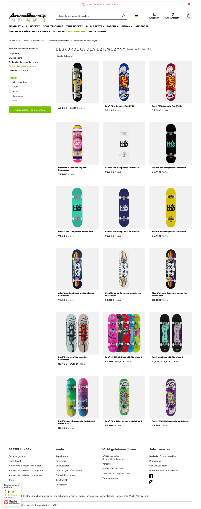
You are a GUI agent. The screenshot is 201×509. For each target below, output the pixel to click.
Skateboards (76, 31)
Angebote (142, 26)
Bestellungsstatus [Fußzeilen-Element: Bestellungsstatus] (18, 456)
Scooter (59, 31)
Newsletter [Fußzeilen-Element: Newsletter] (61, 484)
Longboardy (14, 53)
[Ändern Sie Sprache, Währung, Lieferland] (138, 16)
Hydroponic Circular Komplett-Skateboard (72, 169)
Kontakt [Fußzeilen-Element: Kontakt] (12, 480)
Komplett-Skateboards (59, 41)
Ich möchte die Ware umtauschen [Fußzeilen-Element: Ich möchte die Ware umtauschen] (25, 475)
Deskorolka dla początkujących (23, 62)
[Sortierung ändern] (75, 56)
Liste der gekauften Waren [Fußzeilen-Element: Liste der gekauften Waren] (69, 470)
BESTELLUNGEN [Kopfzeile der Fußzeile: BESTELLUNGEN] (20, 449)
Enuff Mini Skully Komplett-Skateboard (123, 357)
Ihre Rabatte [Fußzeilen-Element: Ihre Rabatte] (62, 480)
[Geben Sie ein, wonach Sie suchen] (91, 15)
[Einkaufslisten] (172, 16)
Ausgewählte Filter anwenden (30, 110)
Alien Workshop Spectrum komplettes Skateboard (76, 294)
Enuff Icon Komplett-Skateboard (167, 357)
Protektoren (97, 31)
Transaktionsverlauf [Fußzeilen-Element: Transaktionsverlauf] (65, 475)
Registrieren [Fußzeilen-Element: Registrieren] (62, 456)
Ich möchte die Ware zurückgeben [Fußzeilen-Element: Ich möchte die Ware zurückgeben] (26, 470)
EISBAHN (126, 26)
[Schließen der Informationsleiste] (189, 4)
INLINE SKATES (95, 26)
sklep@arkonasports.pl (87, 496)
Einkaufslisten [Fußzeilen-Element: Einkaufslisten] (62, 465)
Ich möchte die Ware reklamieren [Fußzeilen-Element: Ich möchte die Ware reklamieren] (25, 465)
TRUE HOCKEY (74, 26)
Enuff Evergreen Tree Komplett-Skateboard (73, 358)
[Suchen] (123, 15)
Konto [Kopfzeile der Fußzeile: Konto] (60, 449)
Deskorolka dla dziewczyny (22, 66)
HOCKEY (35, 26)
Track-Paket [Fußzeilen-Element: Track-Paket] (15, 461)
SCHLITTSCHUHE (53, 26)
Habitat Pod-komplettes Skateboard (122, 168)
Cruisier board (15, 58)
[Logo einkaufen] (28, 16)
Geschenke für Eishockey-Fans (29, 31)
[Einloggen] (154, 16)
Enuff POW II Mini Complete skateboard (123, 421)
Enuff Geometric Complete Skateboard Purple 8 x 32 (76, 422)
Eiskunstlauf (18, 26)
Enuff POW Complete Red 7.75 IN (120, 106)
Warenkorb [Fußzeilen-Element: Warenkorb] (61, 461)
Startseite (25, 41)
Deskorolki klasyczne (18, 70)
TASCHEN (112, 26)
